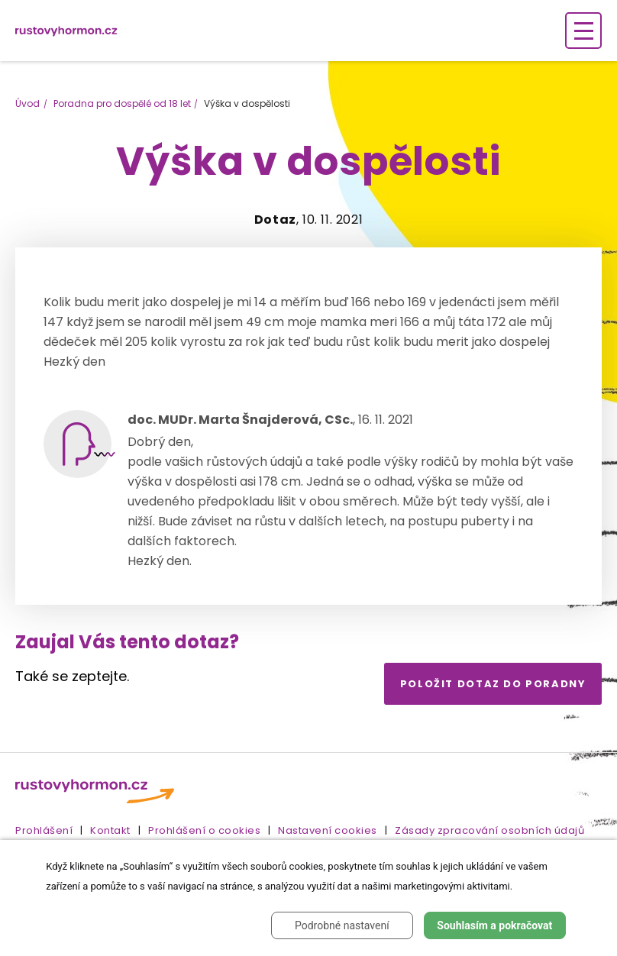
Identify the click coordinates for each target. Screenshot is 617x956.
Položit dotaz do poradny (493, 684)
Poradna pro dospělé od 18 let (122, 103)
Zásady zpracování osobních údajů (489, 830)
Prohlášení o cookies (204, 830)
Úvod (27, 103)
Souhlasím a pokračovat (494, 925)
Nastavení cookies (327, 830)
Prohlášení (44, 830)
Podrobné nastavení (342, 925)
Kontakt (110, 830)
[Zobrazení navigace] (583, 30)
